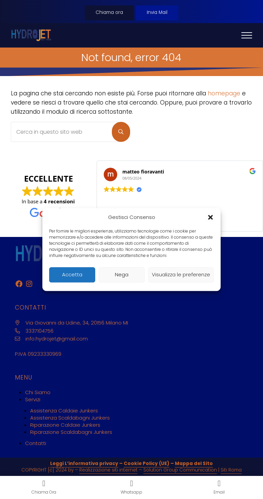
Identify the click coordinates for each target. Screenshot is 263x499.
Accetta (72, 274)
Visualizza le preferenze (181, 274)
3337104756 (39, 330)
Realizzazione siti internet (108, 470)
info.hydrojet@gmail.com (56, 338)
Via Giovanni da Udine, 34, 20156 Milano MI (76, 322)
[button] (210, 217)
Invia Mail (157, 12)
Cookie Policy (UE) (146, 463)
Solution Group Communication (180, 470)
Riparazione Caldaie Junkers (65, 424)
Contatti (35, 443)
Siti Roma (231, 470)
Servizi (32, 399)
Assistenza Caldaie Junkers (64, 410)
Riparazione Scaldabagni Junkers (71, 432)
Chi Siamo (37, 392)
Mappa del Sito (194, 463)
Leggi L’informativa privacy (84, 463)
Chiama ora (109, 12)
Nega (121, 274)
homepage (224, 93)
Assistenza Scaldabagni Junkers (70, 417)
